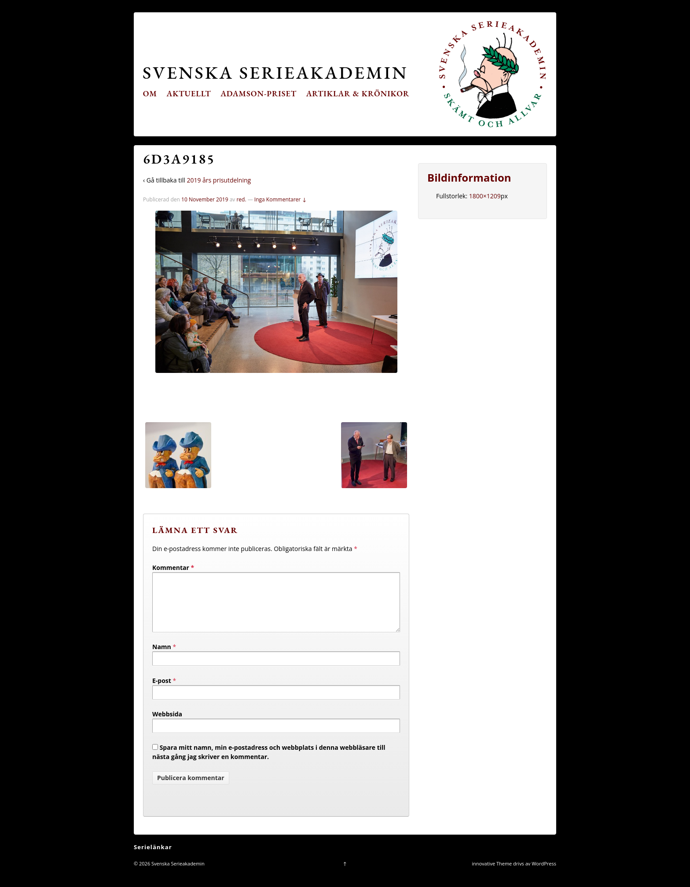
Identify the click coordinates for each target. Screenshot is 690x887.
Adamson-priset (258, 93)
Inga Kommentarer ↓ (280, 199)
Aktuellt (189, 93)
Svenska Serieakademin (275, 72)
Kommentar (173, 567)
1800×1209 (485, 196)
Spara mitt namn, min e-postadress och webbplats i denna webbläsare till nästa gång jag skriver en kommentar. (268, 762)
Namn (161, 657)
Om (150, 93)
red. (241, 199)
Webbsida (167, 724)
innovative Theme (492, 874)
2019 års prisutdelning (219, 180)
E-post (161, 691)
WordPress (544, 874)
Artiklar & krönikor (358, 93)
